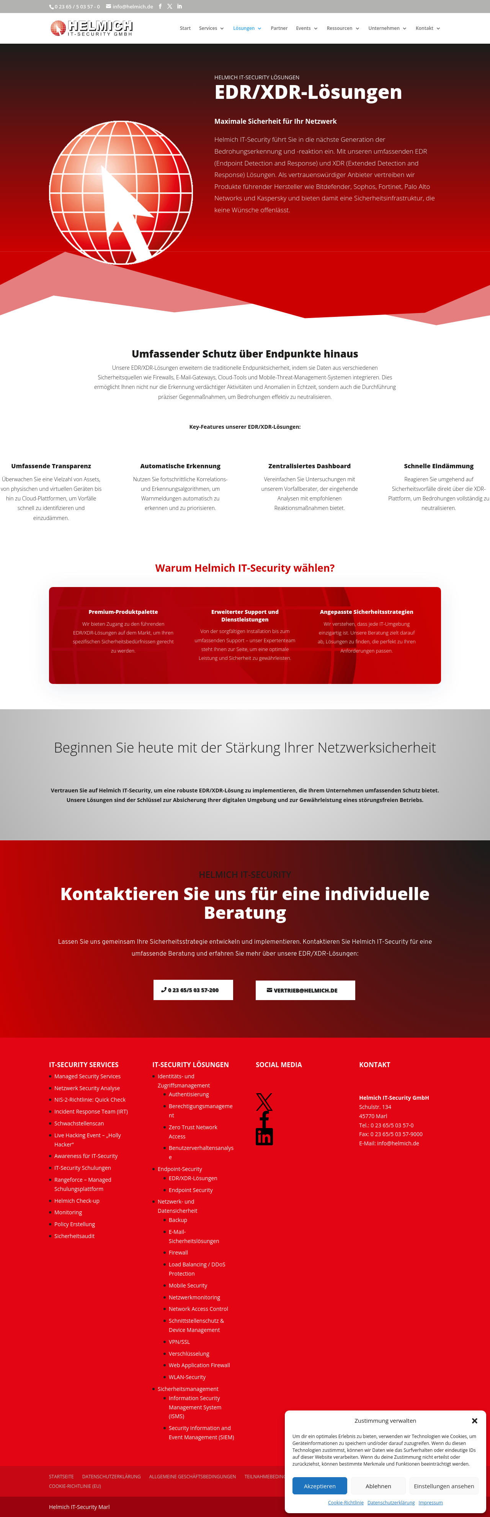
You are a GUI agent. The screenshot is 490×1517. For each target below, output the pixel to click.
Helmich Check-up (77, 1200)
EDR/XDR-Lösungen (193, 1178)
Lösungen (244, 28)
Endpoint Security (191, 1190)
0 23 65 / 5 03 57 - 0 (77, 6)
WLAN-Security (187, 1377)
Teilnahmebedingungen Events (282, 1476)
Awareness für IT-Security (86, 1155)
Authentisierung (189, 1094)
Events (303, 28)
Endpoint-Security (180, 1169)
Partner (279, 28)
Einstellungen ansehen (444, 1486)
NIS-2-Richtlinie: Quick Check (90, 1099)
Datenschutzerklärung (391, 1502)
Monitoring (68, 1212)
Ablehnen (378, 1486)
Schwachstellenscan (79, 1123)
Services (208, 28)
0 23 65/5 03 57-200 (193, 990)
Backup (178, 1219)
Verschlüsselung (189, 1353)
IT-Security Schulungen (82, 1167)
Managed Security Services (87, 1076)
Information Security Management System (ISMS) (195, 1407)
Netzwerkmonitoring (195, 1297)
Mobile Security (188, 1285)
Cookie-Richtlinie (346, 1502)
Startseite (61, 1476)
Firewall (178, 1252)
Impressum (431, 1502)
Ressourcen (340, 28)
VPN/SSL (179, 1341)
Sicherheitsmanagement (188, 1388)
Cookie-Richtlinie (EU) (75, 1486)
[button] (475, 1421)
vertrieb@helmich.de (305, 990)
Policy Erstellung (75, 1224)
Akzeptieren (320, 1486)
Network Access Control (199, 1308)
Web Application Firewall (200, 1365)
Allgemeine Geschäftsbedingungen (192, 1476)
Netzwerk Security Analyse (87, 1088)
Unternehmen (384, 28)
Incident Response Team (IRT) (91, 1111)
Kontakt (424, 28)
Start (185, 28)
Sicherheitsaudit (74, 1236)
